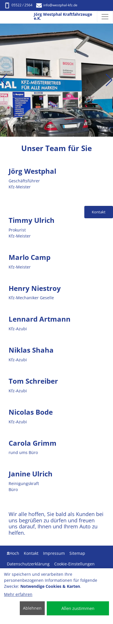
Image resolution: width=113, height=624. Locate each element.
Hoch (13, 553)
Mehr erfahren (18, 594)
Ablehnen (32, 608)
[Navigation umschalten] (105, 16)
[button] (4, 80)
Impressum (54, 553)
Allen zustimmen (77, 608)
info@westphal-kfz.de (56, 5)
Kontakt (31, 553)
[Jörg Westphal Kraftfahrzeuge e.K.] (3, 16)
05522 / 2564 (18, 5)
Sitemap (77, 553)
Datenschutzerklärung (28, 564)
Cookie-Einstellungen (74, 564)
